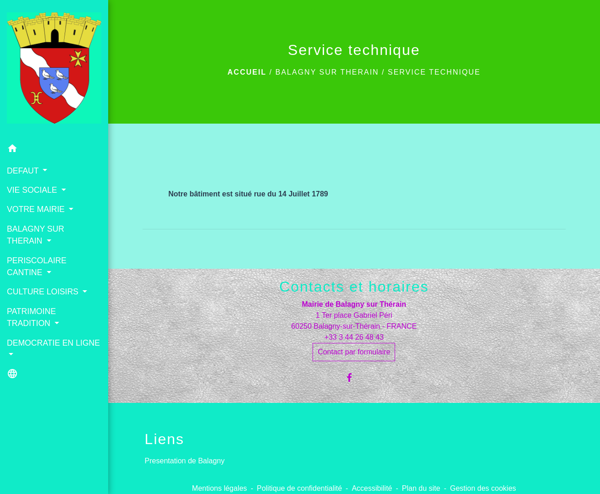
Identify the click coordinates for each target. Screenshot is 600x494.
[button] (54, 150)
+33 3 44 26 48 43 (354, 337)
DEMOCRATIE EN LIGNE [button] (53, 342)
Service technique (434, 72)
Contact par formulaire (354, 352)
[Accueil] (54, 70)
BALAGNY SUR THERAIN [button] (35, 234)
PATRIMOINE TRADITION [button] (31, 317)
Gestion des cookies (483, 488)
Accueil (246, 72)
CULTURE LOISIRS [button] (44, 291)
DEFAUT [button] (24, 170)
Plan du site (421, 488)
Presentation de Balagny (185, 461)
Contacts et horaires (354, 286)
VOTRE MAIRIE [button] (37, 209)
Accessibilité (372, 488)
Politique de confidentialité (299, 488)
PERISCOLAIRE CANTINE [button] (36, 266)
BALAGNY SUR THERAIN (327, 72)
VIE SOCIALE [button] (33, 190)
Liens (165, 439)
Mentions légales (219, 488)
